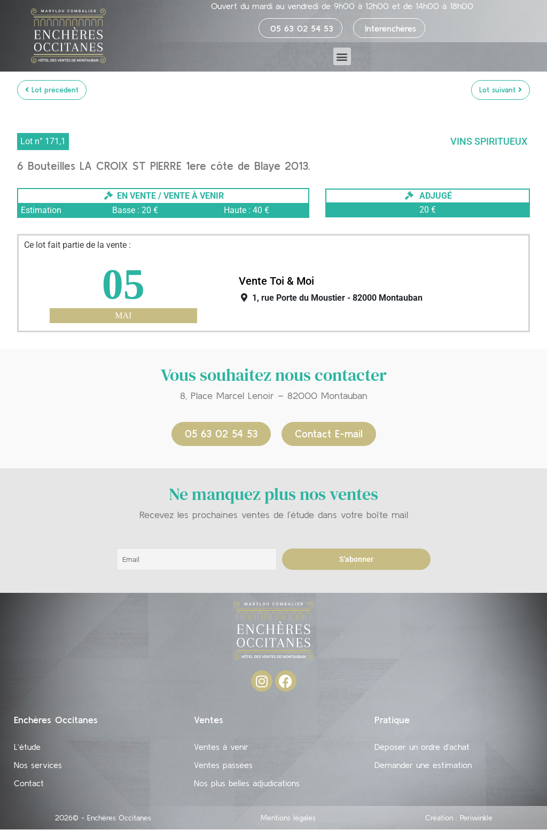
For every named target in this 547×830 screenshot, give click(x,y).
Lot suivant (500, 89)
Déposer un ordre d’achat (422, 747)
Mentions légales (288, 818)
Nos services (38, 765)
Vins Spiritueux (488, 141)
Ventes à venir (221, 747)
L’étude (27, 747)
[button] (342, 56)
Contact (29, 783)
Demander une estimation (423, 765)
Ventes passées (223, 765)
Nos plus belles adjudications (247, 783)
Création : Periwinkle (459, 818)
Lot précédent (52, 89)
